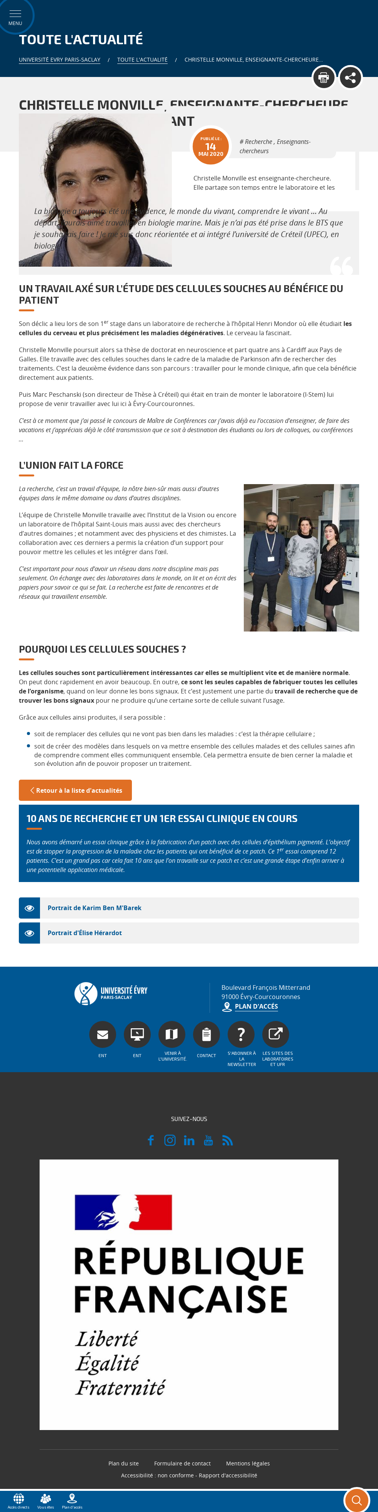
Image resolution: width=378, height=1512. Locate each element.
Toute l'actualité (142, 59)
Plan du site (123, 1463)
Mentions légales (248, 1463)
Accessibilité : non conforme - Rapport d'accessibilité (189, 1475)
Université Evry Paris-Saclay (59, 59)
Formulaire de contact (182, 1463)
